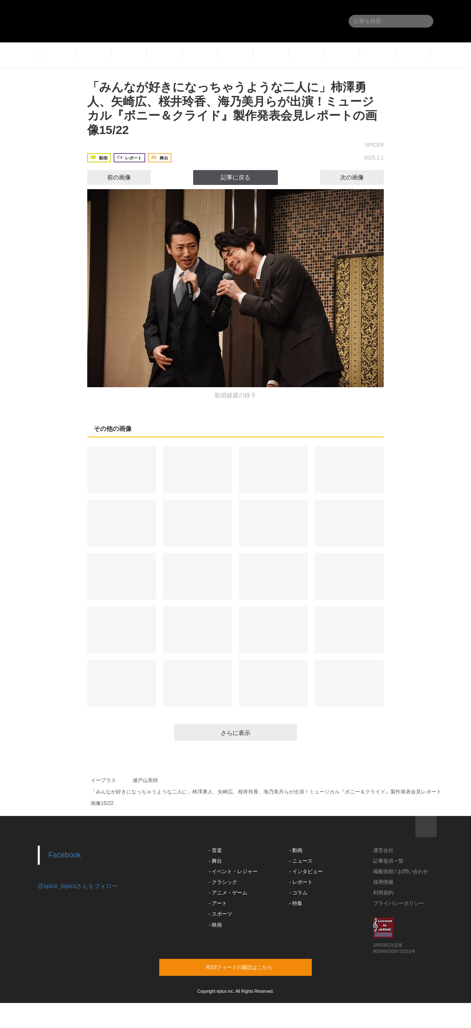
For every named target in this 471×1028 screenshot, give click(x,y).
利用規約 (383, 893)
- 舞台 (215, 861)
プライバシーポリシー (398, 903)
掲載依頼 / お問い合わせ (400, 871)
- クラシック (223, 882)
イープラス (103, 780)
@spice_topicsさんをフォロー (78, 886)
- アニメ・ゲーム (228, 893)
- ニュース (301, 861)
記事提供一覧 (388, 861)
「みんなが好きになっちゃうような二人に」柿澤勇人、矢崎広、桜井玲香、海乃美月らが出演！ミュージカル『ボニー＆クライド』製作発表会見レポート (266, 792)
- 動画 (295, 850)
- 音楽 (215, 850)
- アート (218, 903)
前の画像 (111, 177)
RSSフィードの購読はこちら (251, 967)
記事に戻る (235, 177)
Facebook (64, 855)
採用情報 (383, 882)
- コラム (298, 893)
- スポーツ (220, 914)
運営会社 (383, 850)
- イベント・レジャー (233, 871)
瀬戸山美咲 (145, 780)
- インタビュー (306, 871)
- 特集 (295, 903)
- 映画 (215, 925)
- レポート (301, 882)
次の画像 (359, 177)
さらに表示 (235, 732)
